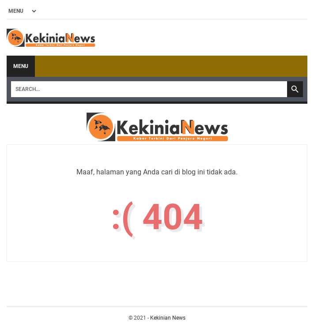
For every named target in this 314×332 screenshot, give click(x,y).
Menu (20, 66)
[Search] (149, 89)
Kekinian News (167, 318)
